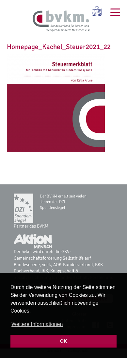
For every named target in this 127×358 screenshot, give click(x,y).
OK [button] (63, 341)
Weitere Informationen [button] (37, 324)
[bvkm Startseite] (61, 21)
